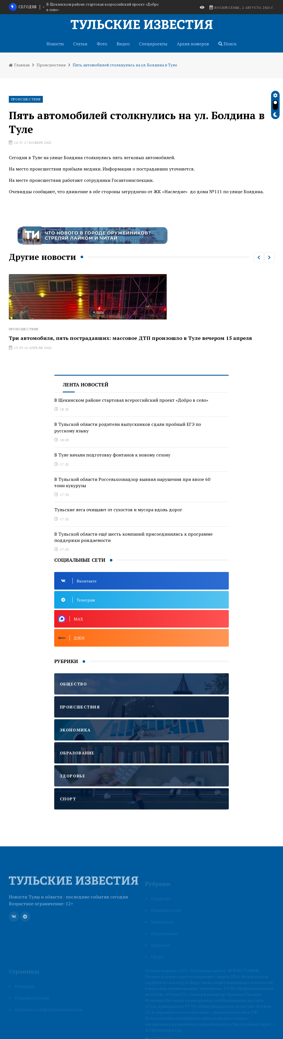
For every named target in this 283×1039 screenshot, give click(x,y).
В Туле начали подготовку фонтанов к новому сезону (112, 455)
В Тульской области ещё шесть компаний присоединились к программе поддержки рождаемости (133, 537)
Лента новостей (85, 384)
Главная (19, 65)
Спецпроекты (153, 44)
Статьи (80, 44)
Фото (102, 44)
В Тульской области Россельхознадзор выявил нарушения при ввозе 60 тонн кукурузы (132, 482)
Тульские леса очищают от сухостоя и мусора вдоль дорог (118, 509)
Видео (123, 44)
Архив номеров (193, 44)
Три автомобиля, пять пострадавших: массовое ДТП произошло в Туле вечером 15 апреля (130, 338)
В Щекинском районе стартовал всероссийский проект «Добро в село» (102, 7)
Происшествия (51, 65)
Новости (55, 44)
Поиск (227, 44)
